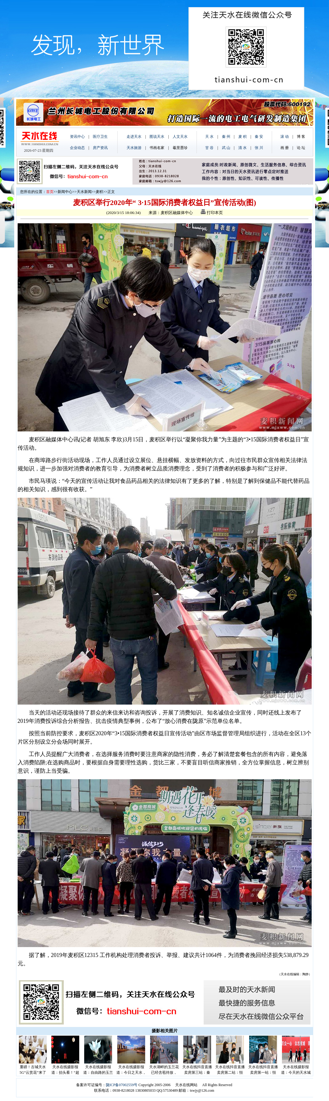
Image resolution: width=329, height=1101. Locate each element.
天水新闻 (84, 192)
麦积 (99, 192)
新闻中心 (65, 192)
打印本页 (212, 212)
